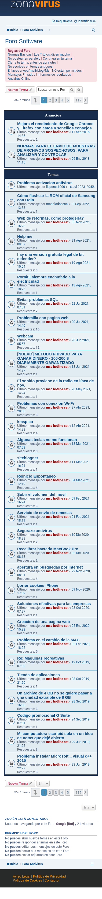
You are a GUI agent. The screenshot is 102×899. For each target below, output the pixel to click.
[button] (35, 100)
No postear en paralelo (24, 58)
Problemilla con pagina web (42, 318)
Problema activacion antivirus (44, 183)
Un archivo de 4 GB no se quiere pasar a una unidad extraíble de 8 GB (54, 695)
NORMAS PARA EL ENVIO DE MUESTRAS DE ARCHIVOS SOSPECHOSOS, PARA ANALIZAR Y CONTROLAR (56, 150)
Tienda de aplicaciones (38, 675)
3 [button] (56, 100)
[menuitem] (85, 21)
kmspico (25, 422)
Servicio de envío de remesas (44, 513)
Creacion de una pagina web (43, 622)
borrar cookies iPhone (37, 585)
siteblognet (27, 458)
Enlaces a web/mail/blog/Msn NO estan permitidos (45, 70)
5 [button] (68, 100)
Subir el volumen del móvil (42, 494)
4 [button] (62, 100)
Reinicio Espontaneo (36, 476)
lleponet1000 (55, 187)
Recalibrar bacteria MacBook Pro (47, 549)
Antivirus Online (19, 79)
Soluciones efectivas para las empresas (54, 604)
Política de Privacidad (49, 876)
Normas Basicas (20, 54)
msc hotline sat (57, 132)
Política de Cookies (27, 880)
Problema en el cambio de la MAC (48, 640)
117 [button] (78, 100)
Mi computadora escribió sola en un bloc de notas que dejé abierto (55, 735)
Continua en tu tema (57, 58)
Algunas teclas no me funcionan (47, 440)
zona (35, 3)
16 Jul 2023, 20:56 (81, 187)
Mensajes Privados (21, 75)
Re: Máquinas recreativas (40, 658)
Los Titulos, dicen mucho (52, 54)
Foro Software (23, 41)
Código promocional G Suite (43, 715)
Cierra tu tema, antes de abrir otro (32, 62)
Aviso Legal (21, 876)
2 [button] (50, 100)
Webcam (25, 336)
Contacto (52, 880)
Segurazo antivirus (34, 531)
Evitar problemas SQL (37, 299)
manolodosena (57, 204)
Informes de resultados (54, 75)
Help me (24, 236)
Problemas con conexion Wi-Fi (45, 403)
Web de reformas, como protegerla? (50, 218)
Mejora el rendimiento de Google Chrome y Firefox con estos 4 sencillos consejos (55, 126)
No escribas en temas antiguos (30, 66)
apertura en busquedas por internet (50, 567)
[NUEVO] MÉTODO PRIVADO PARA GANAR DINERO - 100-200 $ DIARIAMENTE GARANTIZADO (49, 358)
